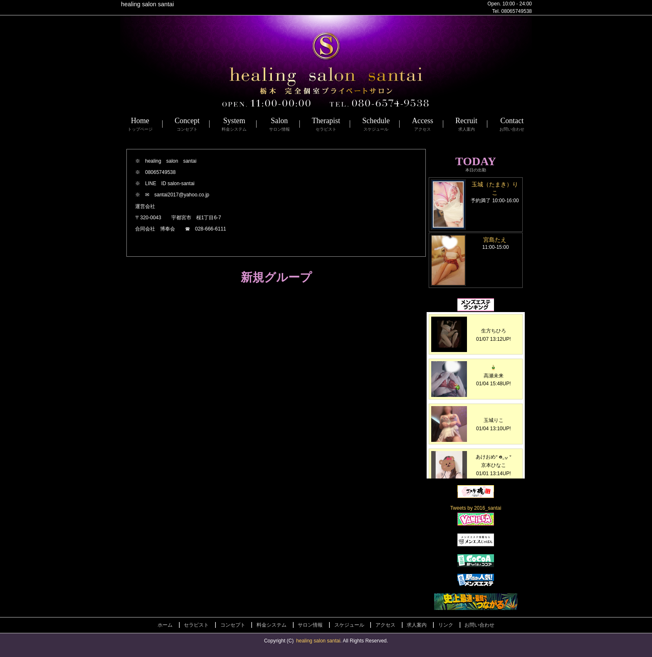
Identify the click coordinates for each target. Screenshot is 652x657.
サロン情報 (310, 625)
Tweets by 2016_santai (475, 508)
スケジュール (349, 625)
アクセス (385, 625)
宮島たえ (494, 239)
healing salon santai (318, 641)
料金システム (271, 625)
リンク (445, 625)
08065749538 (516, 11)
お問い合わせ (479, 625)
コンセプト (232, 625)
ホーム (165, 625)
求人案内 (417, 625)
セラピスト (196, 625)
